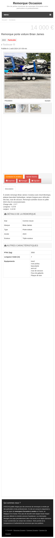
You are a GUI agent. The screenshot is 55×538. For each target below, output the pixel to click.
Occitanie (12, 20)
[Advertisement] (27, 145)
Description (9, 189)
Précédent (8, 101)
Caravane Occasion (32, 530)
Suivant (47, 101)
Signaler (36, 181)
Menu (27, 15)
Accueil (4, 20)
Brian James (27, 225)
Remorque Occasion (19, 530)
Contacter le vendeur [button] (13, 177)
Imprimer (10, 181)
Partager (23, 181)
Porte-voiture (27, 230)
